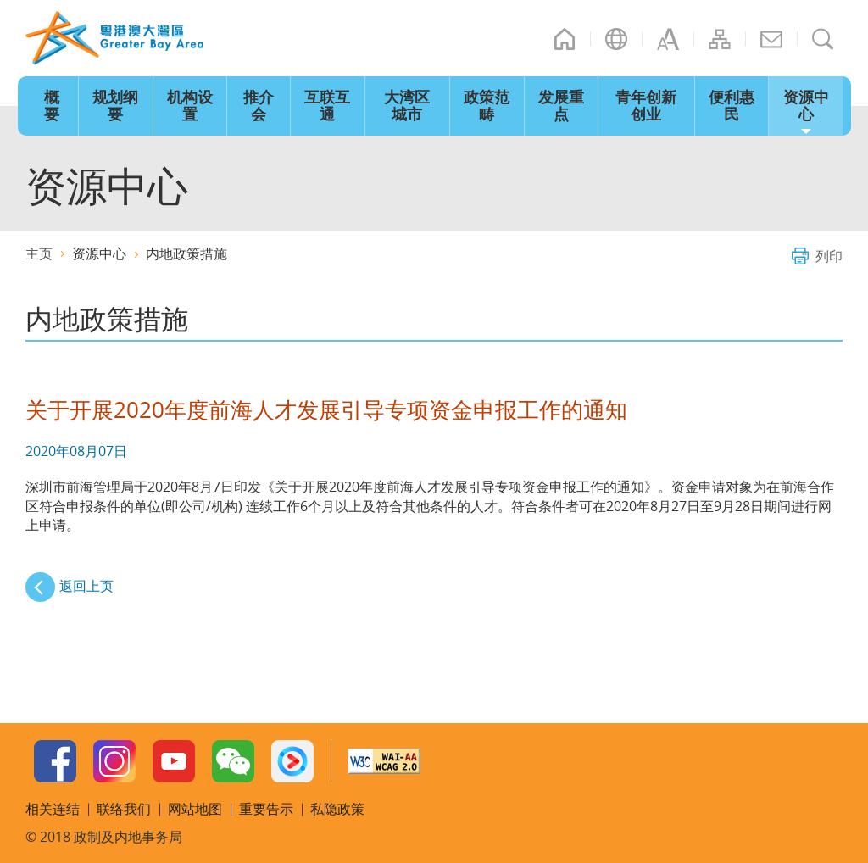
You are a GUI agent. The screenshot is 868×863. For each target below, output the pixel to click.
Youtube (174, 761)
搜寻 (823, 39)
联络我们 (771, 39)
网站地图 (720, 39)
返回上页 (86, 585)
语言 (616, 39)
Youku (292, 761)
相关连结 (52, 808)
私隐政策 (337, 808)
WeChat (233, 761)
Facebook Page (55, 761)
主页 (565, 39)
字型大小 (668, 39)
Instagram (114, 761)
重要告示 (266, 808)
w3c (384, 761)
